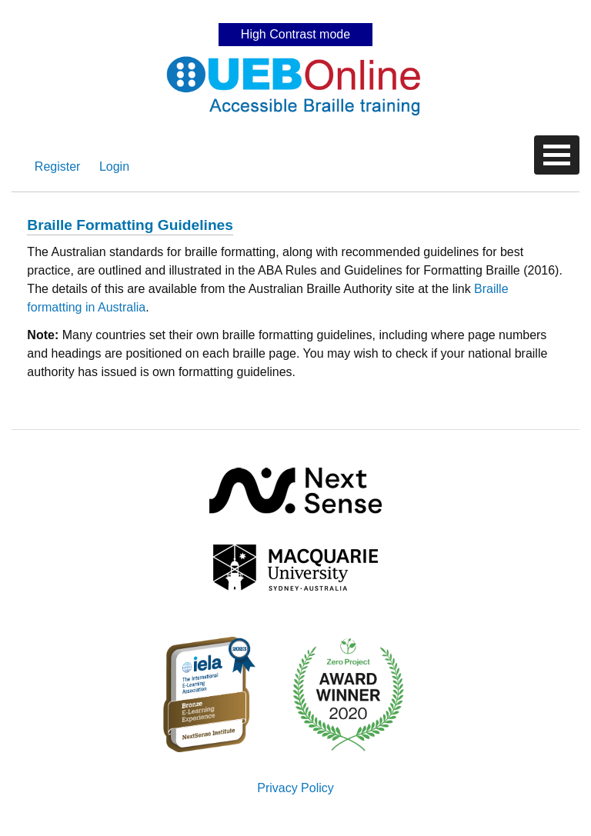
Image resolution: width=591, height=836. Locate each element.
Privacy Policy (295, 787)
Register (58, 166)
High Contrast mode (295, 34)
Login (114, 166)
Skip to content (295, 11)
